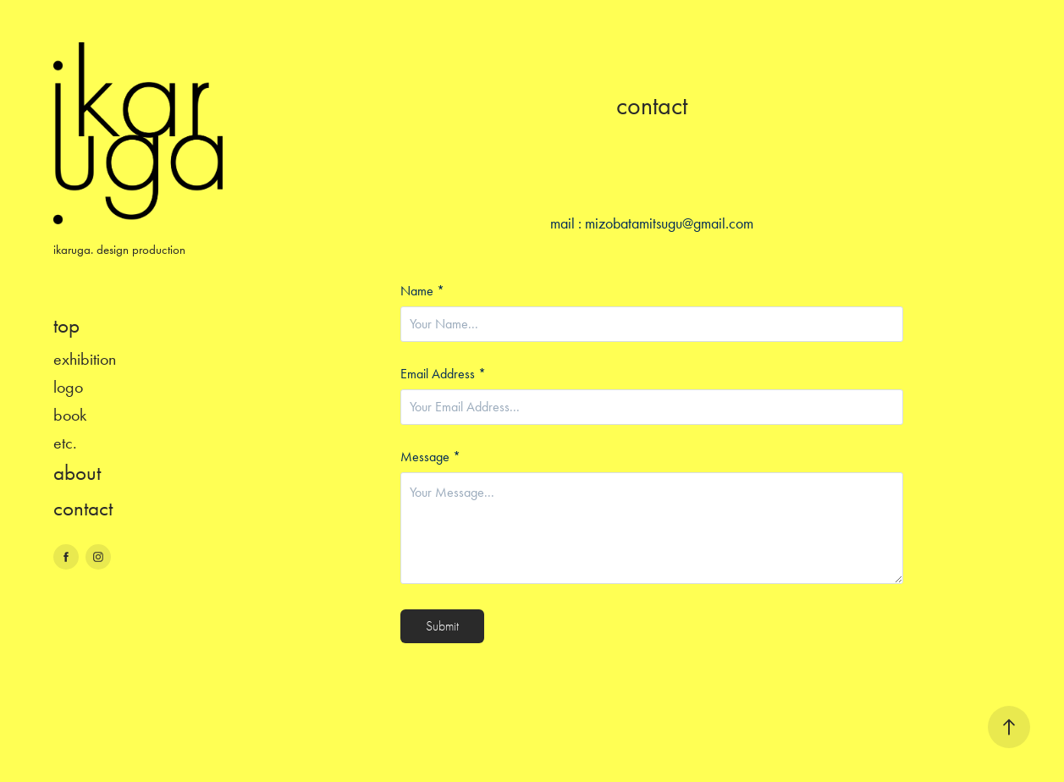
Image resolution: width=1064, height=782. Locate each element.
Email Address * (443, 374)
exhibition (84, 359)
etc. (65, 442)
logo (68, 387)
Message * (430, 457)
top (66, 325)
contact (83, 508)
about (77, 472)
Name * (422, 291)
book (69, 415)
